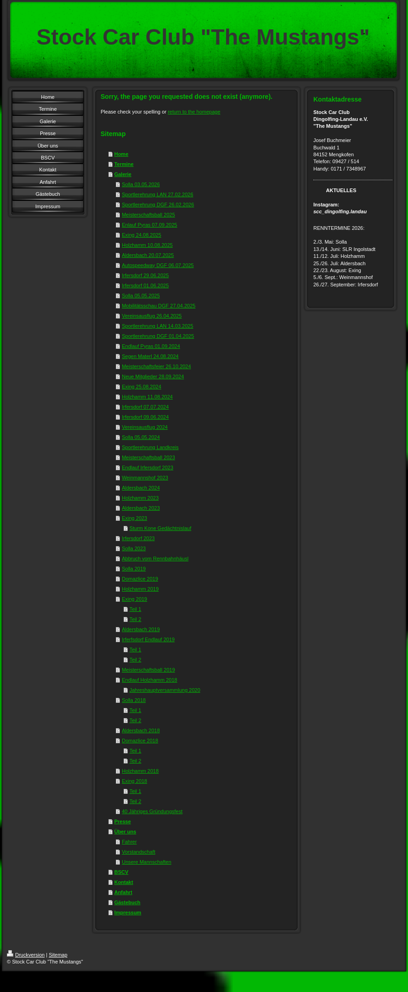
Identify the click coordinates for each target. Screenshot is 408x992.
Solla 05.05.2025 (141, 295)
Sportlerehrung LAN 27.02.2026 (157, 194)
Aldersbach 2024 (141, 487)
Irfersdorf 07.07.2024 (145, 407)
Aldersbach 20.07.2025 (148, 255)
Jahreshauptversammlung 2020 (165, 690)
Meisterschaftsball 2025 (148, 214)
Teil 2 (136, 619)
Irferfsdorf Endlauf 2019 (148, 639)
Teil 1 (136, 609)
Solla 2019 (134, 568)
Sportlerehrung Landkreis (150, 447)
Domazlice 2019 (140, 579)
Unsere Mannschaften (146, 862)
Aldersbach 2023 (141, 508)
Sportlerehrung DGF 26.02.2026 (158, 204)
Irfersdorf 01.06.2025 (145, 285)
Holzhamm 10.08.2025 (147, 245)
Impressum (128, 912)
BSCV (121, 872)
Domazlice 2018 (140, 740)
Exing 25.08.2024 (141, 386)
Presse (122, 821)
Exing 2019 (134, 599)
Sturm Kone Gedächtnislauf (161, 528)
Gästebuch (127, 902)
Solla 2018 (134, 700)
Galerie (122, 174)
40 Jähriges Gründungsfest (152, 811)
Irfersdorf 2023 (138, 538)
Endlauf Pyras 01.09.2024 (151, 346)
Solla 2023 (134, 548)
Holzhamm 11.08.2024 (147, 396)
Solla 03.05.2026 (141, 184)
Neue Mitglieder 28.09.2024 (153, 376)
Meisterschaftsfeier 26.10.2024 (156, 366)
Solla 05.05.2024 (141, 437)
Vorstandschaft (138, 852)
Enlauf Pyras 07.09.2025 (149, 225)
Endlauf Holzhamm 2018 (149, 680)
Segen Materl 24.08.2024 (150, 356)
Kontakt (123, 882)
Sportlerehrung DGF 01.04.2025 (158, 336)
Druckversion (26, 955)
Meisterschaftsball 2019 (148, 670)
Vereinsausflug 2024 (145, 427)
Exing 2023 (134, 518)
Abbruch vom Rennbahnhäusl (155, 558)
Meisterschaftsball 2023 (148, 457)
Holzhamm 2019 (140, 589)
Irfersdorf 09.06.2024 (145, 417)
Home (121, 154)
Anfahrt (123, 892)
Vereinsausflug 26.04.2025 (151, 316)
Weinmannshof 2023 (145, 477)
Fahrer (129, 841)
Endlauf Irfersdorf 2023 (147, 467)
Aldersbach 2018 (141, 730)
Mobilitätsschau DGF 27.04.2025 (158, 305)
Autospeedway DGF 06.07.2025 (158, 265)
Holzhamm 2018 (140, 771)
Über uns (125, 831)
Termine (124, 164)
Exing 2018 (134, 781)
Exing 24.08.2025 (141, 235)
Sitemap (58, 955)
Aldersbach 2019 (141, 629)
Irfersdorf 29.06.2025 (145, 275)
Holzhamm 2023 (140, 498)
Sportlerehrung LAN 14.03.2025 (157, 326)
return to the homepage (194, 111)
